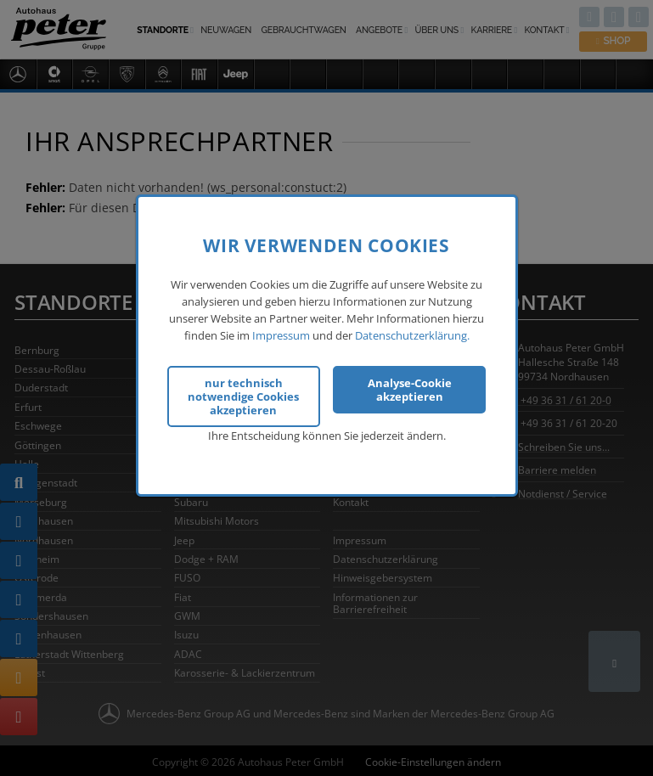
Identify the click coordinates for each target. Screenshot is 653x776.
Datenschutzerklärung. (412, 335)
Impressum (281, 335)
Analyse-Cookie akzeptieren (410, 389)
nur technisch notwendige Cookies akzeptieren (243, 396)
